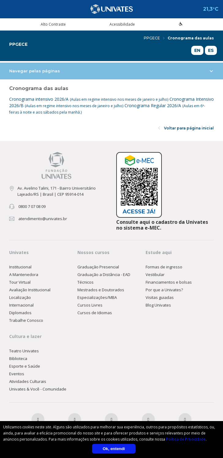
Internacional (21, 305)
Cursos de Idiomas (94, 312)
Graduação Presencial (98, 267)
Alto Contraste (53, 24)
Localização (20, 297)
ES (211, 50)
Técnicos (85, 282)
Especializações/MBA (97, 297)
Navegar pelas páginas (111, 70)
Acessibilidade (122, 24)
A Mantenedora (23, 274)
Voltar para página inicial (186, 128)
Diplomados (20, 312)
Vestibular (155, 274)
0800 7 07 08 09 (32, 206)
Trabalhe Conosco (26, 320)
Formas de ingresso (164, 267)
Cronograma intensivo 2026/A (89, 99)
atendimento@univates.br (42, 218)
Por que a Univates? (164, 290)
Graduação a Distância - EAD (103, 274)
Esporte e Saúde (24, 366)
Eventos (16, 373)
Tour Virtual (20, 282)
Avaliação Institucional (29, 290)
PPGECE (154, 38)
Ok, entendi (114, 448)
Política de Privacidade (186, 439)
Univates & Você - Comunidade (37, 389)
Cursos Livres (89, 305)
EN (197, 50)
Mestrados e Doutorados (100, 290)
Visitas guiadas (160, 297)
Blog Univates (158, 305)
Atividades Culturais (27, 381)
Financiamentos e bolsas (169, 282)
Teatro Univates (24, 351)
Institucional (20, 267)
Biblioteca (18, 358)
